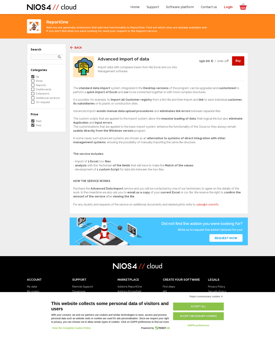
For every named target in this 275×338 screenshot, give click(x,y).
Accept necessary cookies (198, 316)
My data (32, 286)
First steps (169, 286)
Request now (226, 238)
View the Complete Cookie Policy (71, 328)
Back (75, 48)
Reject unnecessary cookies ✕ (206, 296)
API (165, 291)
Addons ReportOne (130, 286)
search (59, 57)
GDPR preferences (198, 325)
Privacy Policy (216, 286)
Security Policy (217, 291)
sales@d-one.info (207, 204)
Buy (238, 60)
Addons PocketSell (129, 291)
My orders (33, 291)
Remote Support (82, 286)
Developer (78, 291)
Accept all (198, 306)
